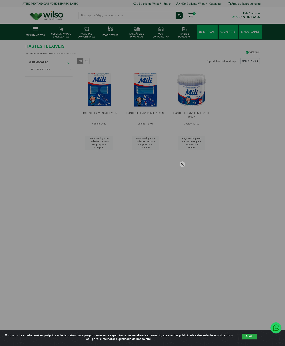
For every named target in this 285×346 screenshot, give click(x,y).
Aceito (249, 336)
